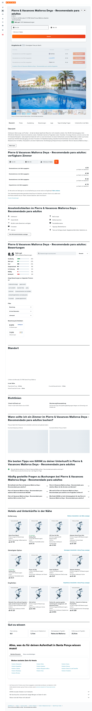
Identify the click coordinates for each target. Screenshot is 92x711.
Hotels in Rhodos (16, 673)
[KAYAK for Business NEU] (3, 25)
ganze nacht (23, 284)
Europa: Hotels (24, 706)
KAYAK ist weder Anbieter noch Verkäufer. (50, 692)
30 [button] (43, 58)
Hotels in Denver (66, 666)
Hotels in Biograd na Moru (43, 669)
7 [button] (35, 46)
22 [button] (39, 54)
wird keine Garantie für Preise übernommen (45, 687)
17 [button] (20, 54)
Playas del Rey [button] (33, 570)
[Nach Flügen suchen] (3, 7)
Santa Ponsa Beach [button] (14, 535)
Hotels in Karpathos (16, 666)
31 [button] (20, 61)
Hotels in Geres (65, 664)
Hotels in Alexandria (16, 664)
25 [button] (24, 58)
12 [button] (28, 50)
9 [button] (43, 46)
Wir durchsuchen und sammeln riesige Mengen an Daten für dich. (50, 695)
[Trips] (3, 30)
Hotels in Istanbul (41, 666)
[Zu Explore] (3, 18)
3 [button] (20, 46)
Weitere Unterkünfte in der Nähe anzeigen (78, 516)
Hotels (17, 706)
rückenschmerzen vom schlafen (23, 291)
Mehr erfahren (56, 191)
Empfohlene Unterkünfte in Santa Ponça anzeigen (76, 583)
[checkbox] (16, 326)
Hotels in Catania (16, 669)
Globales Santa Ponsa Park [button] (77, 535)
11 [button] (24, 50)
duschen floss (20, 288)
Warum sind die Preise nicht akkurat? (50, 698)
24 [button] (20, 58)
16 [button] (43, 50)
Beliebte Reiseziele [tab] (16, 654)
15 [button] (39, 50)
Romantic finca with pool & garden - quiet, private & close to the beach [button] (18, 603)
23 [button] (43, 54)
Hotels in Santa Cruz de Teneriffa (70, 669)
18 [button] (24, 54)
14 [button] (35, 50)
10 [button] (20, 50)
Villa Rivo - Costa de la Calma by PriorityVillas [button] (78, 603)
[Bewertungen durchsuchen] (58, 254)
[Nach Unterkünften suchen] (3, 10)
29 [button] (39, 58)
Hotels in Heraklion (66, 671)
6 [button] (31, 46)
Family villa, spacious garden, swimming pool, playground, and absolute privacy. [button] (58, 604)
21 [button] (35, 54)
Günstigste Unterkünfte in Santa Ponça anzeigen (77, 550)
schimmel (11, 291)
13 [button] (31, 50)
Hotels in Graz (40, 671)
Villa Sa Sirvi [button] (32, 602)
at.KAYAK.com (11, 706)
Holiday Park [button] (32, 537)
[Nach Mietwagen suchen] (3, 14)
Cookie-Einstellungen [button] (13, 198)
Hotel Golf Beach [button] (53, 570)
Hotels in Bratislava (16, 671)
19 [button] (28, 54)
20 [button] (32, 54)
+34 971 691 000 (16, 20)
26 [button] (28, 58)
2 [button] (43, 42)
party (27, 288)
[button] (2, 2)
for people (11, 298)
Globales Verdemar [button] (75, 570)
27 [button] (31, 58)
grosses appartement (21, 298)
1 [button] (39, 42)
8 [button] (39, 46)
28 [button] (35, 58)
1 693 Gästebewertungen (27, 22)
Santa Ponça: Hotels (57, 706)
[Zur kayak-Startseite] (11, 2)
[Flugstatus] (3, 22)
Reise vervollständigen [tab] (29, 654)
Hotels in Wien (40, 664)
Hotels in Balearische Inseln (45, 706)
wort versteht (12, 288)
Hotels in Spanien (33, 706)
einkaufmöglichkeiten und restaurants (18, 295)
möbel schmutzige (13, 284)
